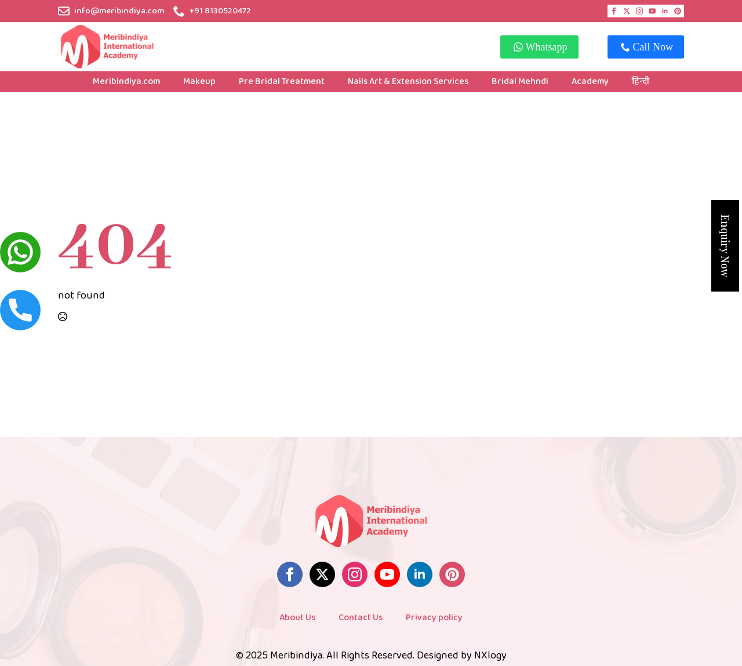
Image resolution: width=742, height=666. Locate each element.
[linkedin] (665, 11)
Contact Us (361, 617)
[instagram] (639, 11)
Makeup (199, 81)
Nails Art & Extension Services (408, 81)
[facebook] (614, 11)
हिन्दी (640, 81)
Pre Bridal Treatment (282, 81)
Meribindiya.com (126, 81)
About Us (297, 617)
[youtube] (652, 11)
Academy (590, 81)
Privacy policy (434, 617)
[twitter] (626, 11)
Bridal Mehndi (520, 81)
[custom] (677, 11)
